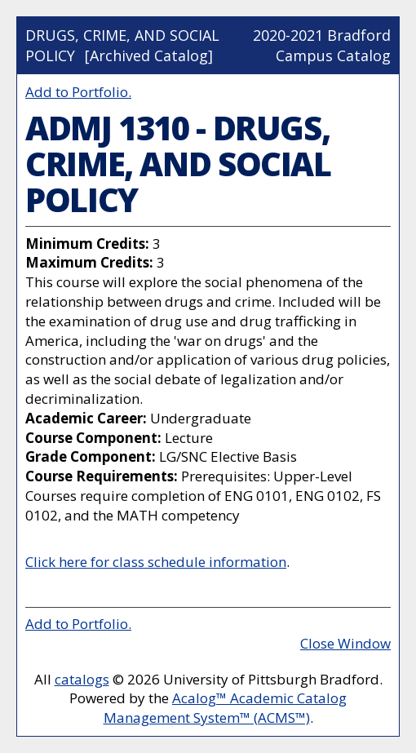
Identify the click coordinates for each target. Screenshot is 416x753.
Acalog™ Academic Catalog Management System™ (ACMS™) (225, 708)
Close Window (345, 643)
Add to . (78, 91)
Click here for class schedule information (155, 561)
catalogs (82, 679)
